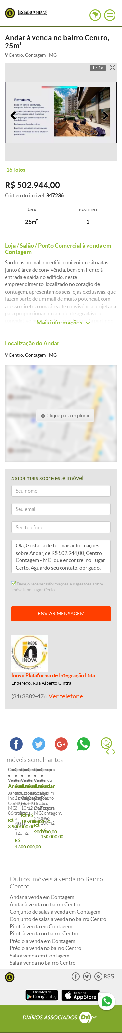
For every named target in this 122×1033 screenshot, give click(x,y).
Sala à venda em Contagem (39, 943)
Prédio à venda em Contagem (42, 929)
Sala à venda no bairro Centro (42, 951)
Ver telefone (65, 696)
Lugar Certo (10, 13)
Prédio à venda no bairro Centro (45, 936)
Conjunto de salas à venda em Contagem (55, 900)
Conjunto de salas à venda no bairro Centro (58, 907)
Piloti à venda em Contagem (41, 914)
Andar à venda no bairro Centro (45, 892)
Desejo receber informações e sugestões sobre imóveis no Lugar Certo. (57, 586)
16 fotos (16, 169)
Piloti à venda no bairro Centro (44, 922)
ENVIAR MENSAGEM (61, 613)
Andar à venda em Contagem (42, 885)
